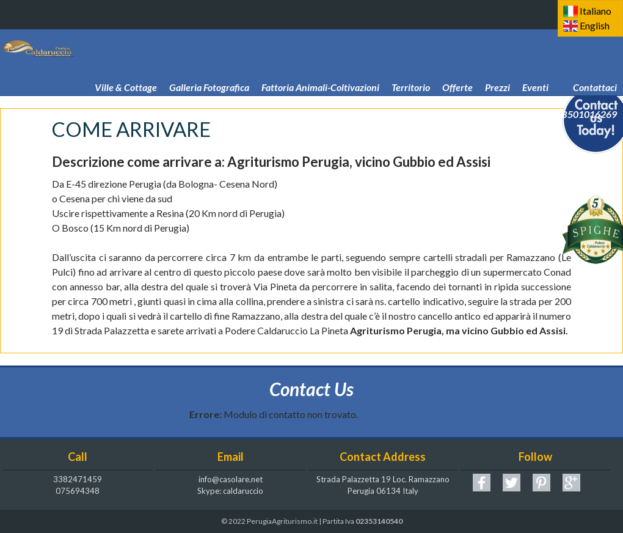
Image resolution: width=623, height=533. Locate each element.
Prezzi (497, 70)
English (595, 25)
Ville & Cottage (126, 70)
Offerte (457, 70)
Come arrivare (335, 96)
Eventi (535, 70)
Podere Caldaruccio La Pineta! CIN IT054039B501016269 (497, 96)
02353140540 (379, 521)
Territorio (410, 70)
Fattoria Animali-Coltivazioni (320, 70)
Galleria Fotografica (209, 70)
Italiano (595, 11)
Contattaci (595, 70)
